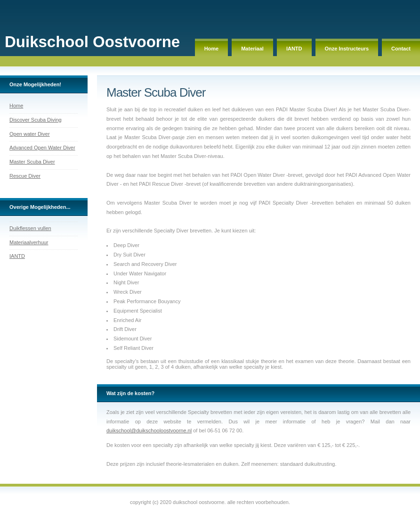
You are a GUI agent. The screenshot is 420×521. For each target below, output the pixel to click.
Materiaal (252, 48)
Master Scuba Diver (32, 162)
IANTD (294, 48)
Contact (401, 48)
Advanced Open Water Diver (42, 147)
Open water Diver (29, 134)
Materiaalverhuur (28, 242)
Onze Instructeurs (347, 48)
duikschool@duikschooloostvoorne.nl (149, 430)
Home (211, 48)
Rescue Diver (24, 176)
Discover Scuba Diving (35, 120)
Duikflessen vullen (30, 228)
